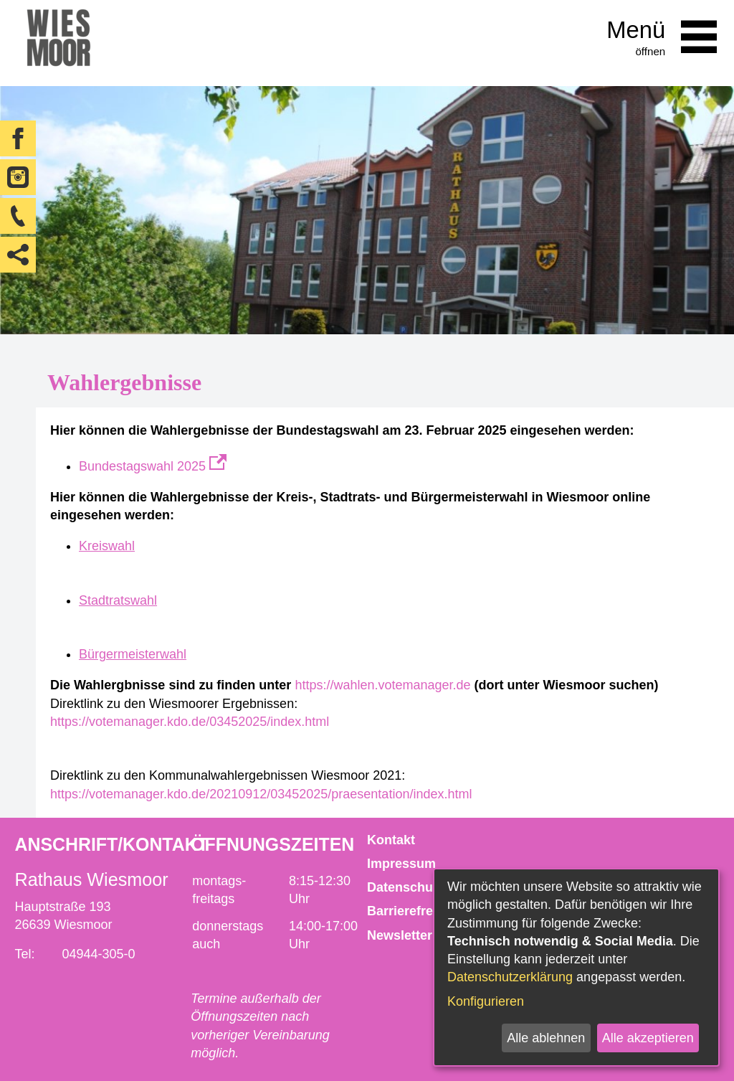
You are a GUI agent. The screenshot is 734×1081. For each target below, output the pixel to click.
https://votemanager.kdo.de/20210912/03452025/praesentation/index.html (261, 794)
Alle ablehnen (546, 1038)
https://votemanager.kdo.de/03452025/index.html (189, 721)
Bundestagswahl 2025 (153, 466)
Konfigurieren (485, 1001)
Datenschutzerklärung (510, 977)
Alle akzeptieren (648, 1038)
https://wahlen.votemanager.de (382, 685)
